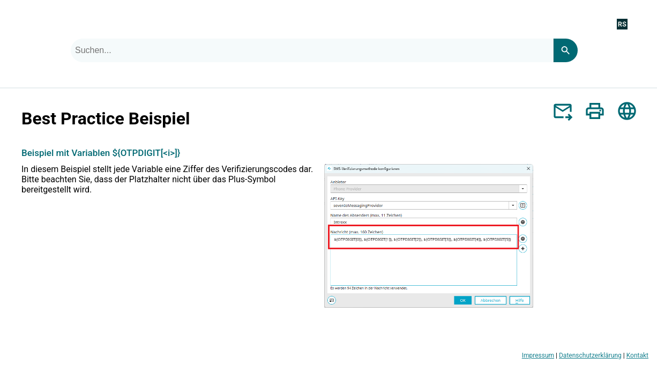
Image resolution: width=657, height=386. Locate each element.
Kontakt (637, 355)
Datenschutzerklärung (590, 355)
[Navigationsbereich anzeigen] (642, 23)
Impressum (538, 355)
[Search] (565, 50)
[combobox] (312, 50)
